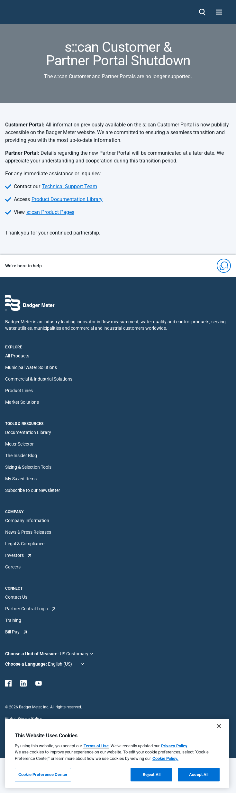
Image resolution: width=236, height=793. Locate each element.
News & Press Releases (28, 532)
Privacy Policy (174, 745)
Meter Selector (19, 444)
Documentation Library (28, 432)
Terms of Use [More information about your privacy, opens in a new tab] (96, 745)
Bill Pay (12, 631)
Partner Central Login (26, 608)
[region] (117, 753)
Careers (13, 566)
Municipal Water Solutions (31, 367)
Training (13, 620)
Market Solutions (22, 402)
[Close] (219, 726)
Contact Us (16, 597)
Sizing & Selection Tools (28, 467)
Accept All (198, 774)
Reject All (151, 774)
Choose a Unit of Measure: (32, 653)
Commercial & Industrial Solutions (38, 379)
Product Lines (19, 390)
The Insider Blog (21, 455)
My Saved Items (21, 478)
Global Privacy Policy (23, 718)
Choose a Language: (26, 664)
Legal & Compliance (24, 543)
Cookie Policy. (165, 758)
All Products (17, 355)
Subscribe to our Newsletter (32, 490)
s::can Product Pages (50, 212)
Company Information (27, 520)
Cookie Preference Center (43, 774)
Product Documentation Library (67, 199)
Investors (14, 555)
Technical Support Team (69, 186)
